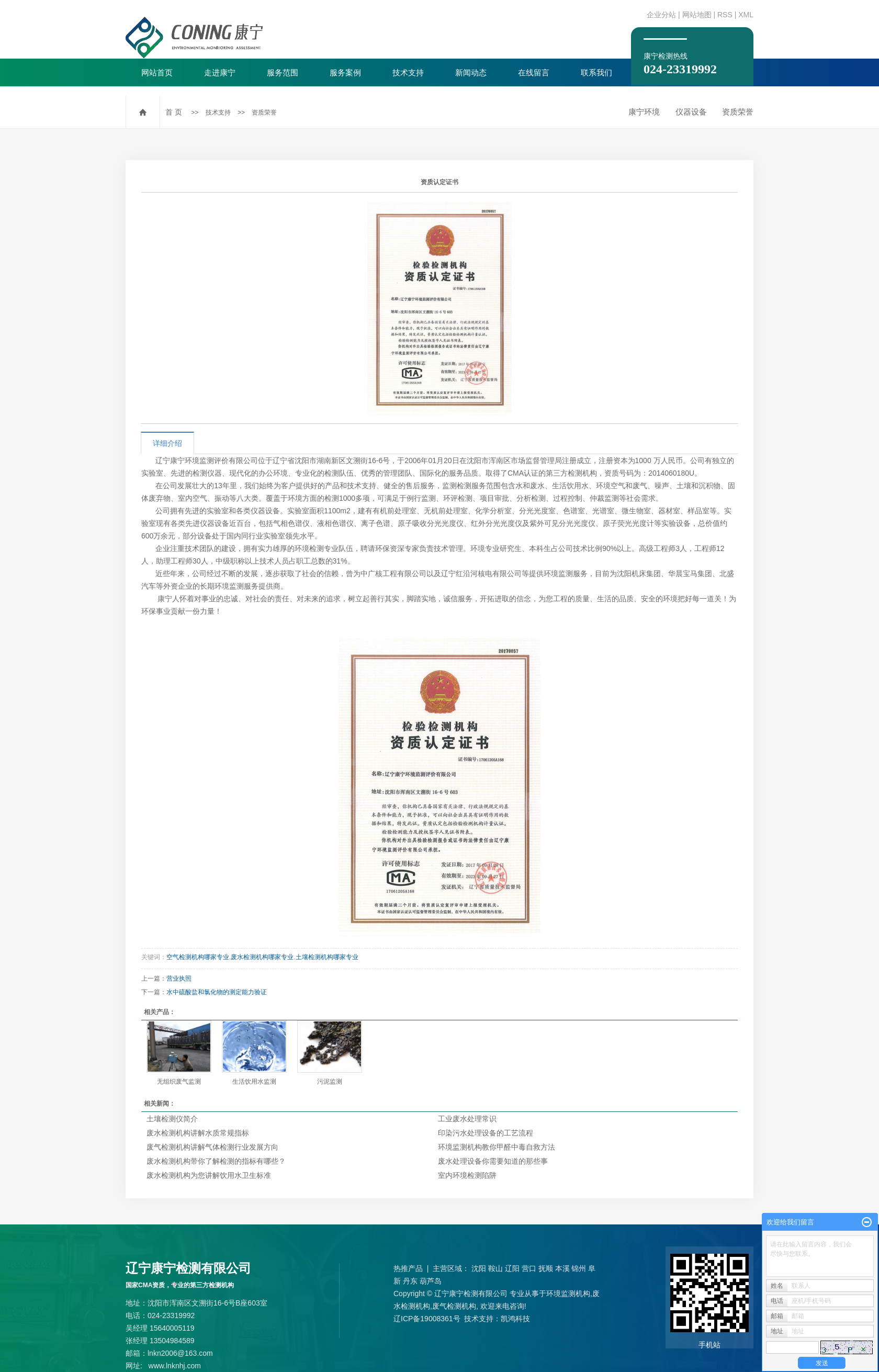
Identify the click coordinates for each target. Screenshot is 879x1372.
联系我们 (596, 72)
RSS (724, 14)
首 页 (173, 112)
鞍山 (495, 1268)
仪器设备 (691, 111)
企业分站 (661, 14)
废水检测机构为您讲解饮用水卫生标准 (208, 1175)
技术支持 (408, 72)
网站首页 (157, 72)
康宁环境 (644, 111)
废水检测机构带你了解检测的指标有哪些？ (216, 1161)
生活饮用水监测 (254, 1081)
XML (745, 14)
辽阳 (512, 1268)
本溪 (562, 1268)
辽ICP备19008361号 (426, 1318)
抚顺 (545, 1268)
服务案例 (345, 72)
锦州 (578, 1268)
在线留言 (533, 72)
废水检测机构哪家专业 (262, 957)
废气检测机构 (454, 1306)
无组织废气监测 (179, 1081)
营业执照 (178, 978)
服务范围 (282, 72)
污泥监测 (329, 1081)
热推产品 (408, 1268)
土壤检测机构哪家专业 (327, 957)
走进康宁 (219, 72)
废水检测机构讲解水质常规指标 (197, 1133)
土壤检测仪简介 (172, 1119)
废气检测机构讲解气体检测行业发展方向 (212, 1147)
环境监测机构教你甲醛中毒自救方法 (496, 1147)
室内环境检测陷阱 (467, 1175)
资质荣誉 (264, 112)
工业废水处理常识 (467, 1119)
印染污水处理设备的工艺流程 (485, 1133)
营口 (529, 1268)
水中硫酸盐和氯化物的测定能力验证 (216, 992)
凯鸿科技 (515, 1318)
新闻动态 (471, 72)
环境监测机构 (568, 1293)
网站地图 (697, 14)
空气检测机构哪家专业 (197, 957)
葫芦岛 (431, 1281)
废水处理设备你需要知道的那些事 (493, 1161)
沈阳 (478, 1268)
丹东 (410, 1281)
